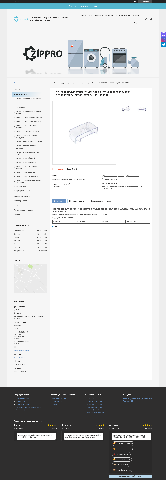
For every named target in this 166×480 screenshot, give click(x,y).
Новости (17, 215)
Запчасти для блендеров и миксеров (26, 147)
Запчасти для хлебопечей (25, 158)
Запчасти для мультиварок (42, 83)
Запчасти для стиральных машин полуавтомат (28, 106)
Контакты (109, 15)
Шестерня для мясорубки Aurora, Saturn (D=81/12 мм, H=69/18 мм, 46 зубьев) (35, 436)
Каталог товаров (95, 15)
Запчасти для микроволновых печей (27, 153)
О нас (16, 205)
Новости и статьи (22, 404)
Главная (83, 15)
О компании (20, 401)
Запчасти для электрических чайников (27, 167)
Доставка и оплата (122, 15)
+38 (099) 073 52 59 (94, 404)
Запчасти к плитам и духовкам (27, 131)
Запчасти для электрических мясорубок (27, 137)
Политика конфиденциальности (28, 407)
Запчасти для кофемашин (25, 172)
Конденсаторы (21, 186)
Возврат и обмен (58, 401)
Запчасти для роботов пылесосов (28, 121)
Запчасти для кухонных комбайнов (29, 142)
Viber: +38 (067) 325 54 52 (96, 413)
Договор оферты (21, 201)
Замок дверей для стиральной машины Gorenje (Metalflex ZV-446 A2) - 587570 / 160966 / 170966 (129, 436)
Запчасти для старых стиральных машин (28, 112)
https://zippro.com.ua (21, 350)
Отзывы (135, 15)
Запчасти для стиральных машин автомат (28, 100)
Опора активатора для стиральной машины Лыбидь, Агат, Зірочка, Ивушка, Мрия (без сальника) (83, 436)
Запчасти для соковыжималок (27, 176)
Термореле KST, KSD (23, 191)
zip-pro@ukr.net (19, 358)
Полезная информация (23, 210)
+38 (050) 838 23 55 (94, 407)
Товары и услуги (20, 94)
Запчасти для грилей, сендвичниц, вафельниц (29, 182)
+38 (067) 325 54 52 (94, 399)
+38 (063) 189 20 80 (94, 401)
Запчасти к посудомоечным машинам (26, 126)
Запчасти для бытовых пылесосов (29, 117)
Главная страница (22, 399)
